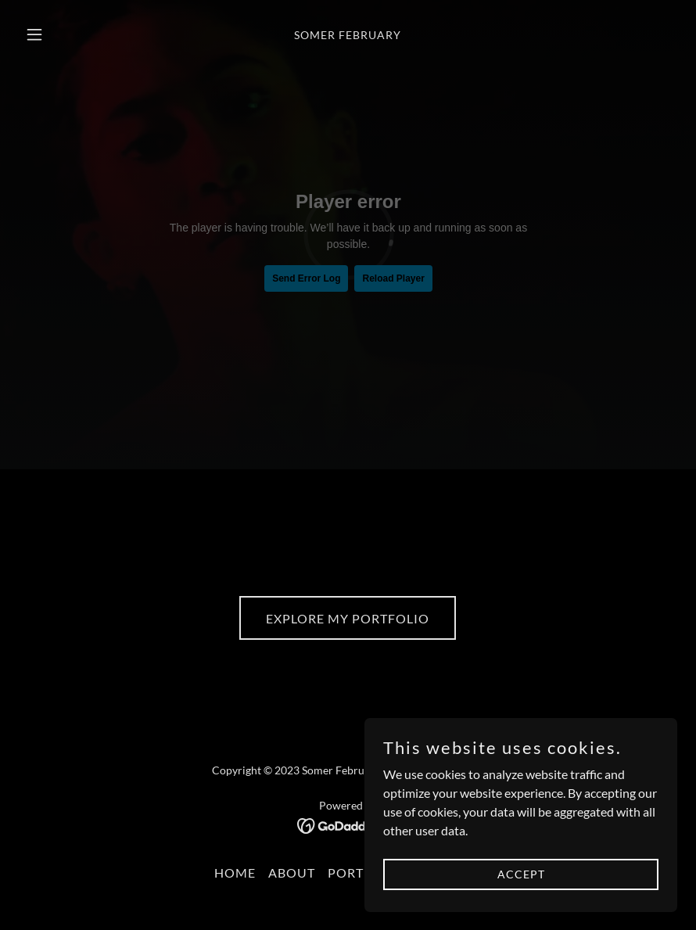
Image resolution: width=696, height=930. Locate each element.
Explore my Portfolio (347, 618)
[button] (68, 34)
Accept (521, 874)
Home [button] (235, 872)
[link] (347, 34)
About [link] (291, 872)
